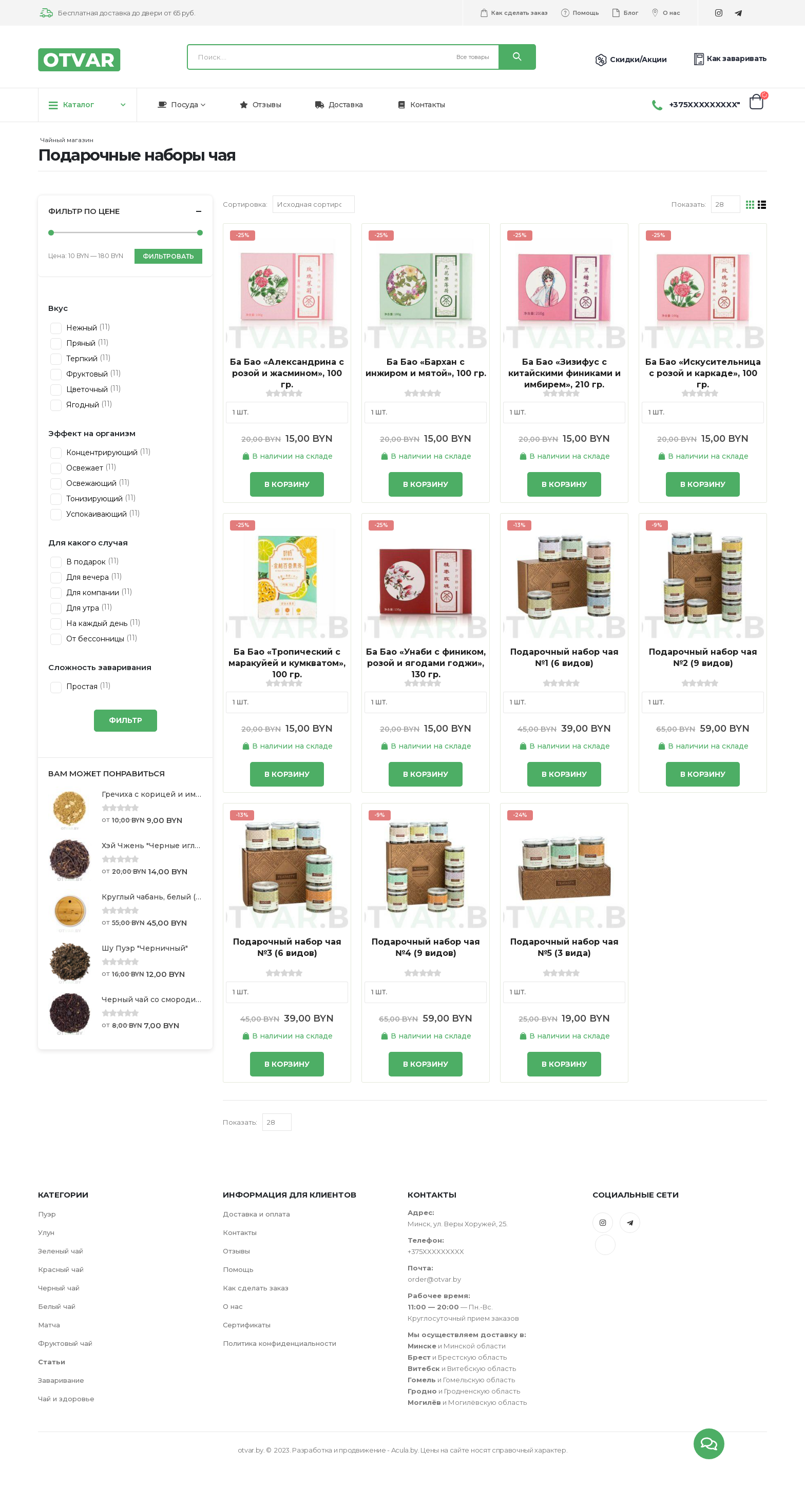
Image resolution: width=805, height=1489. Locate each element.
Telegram (630, 1222)
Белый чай (56, 1306)
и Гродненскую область (464, 1391)
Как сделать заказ (513, 12)
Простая (81, 686)
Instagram (602, 1222)
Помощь (579, 12)
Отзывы (260, 104)
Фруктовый (86, 374)
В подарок (85, 561)
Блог (624, 12)
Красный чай (61, 1269)
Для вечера (86, 577)
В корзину (286, 484)
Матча (49, 1325)
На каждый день (95, 623)
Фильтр (125, 720)
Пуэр (47, 1214)
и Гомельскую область (461, 1380)
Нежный (80, 327)
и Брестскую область (457, 1357)
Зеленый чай (60, 1251)
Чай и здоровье (66, 1399)
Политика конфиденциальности (279, 1343)
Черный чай (59, 1288)
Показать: (689, 204)
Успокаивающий (95, 514)
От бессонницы (94, 638)
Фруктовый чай (65, 1343)
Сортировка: (245, 204)
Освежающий (90, 483)
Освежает (83, 468)
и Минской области (457, 1346)
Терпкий (81, 358)
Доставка (339, 104)
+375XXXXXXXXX (436, 1251)
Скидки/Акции (629, 59)
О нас (665, 12)
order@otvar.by (434, 1279)
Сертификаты (247, 1325)
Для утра (81, 608)
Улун (46, 1232)
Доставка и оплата (256, 1214)
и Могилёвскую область (467, 1402)
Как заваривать (729, 58)
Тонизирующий (93, 498)
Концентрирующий (101, 452)
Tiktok (605, 1245)
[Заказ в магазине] (314, 204)
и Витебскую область (462, 1368)
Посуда (178, 104)
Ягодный (81, 404)
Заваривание (61, 1380)
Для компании (91, 592)
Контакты (421, 104)
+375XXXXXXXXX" (704, 104)
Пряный (79, 343)
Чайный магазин (67, 140)
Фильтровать (168, 256)
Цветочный (86, 389)
